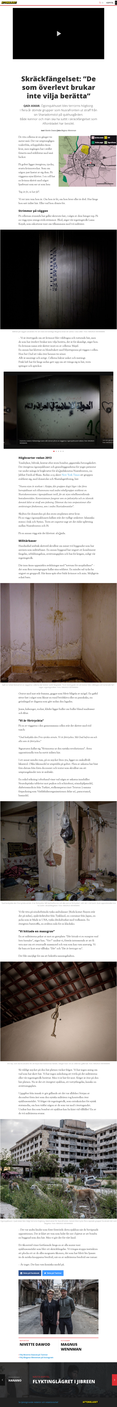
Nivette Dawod (35, 1344)
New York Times (71, 475)
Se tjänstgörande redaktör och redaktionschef (38, 1402)
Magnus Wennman (71, 1347)
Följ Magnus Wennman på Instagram (36, 1357)
